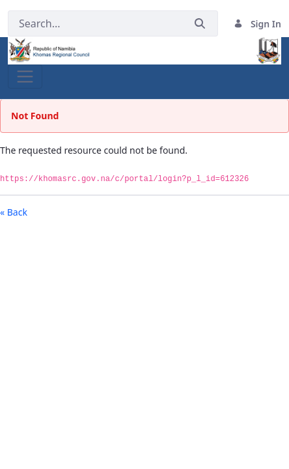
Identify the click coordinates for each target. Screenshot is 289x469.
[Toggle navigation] (25, 76)
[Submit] (200, 23)
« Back (13, 212)
